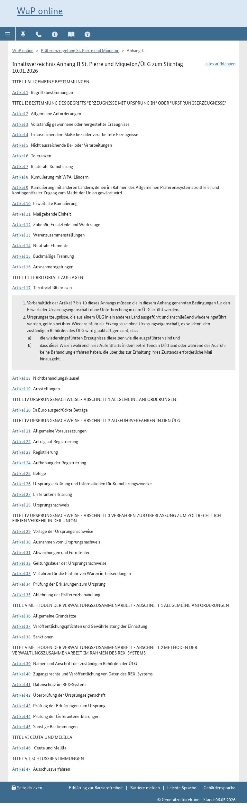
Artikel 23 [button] (21, 452)
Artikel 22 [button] (21, 441)
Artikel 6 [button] (20, 155)
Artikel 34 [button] (21, 583)
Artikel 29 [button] (21, 531)
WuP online (40, 10)
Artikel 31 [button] (21, 552)
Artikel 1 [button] (20, 92)
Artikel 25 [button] (21, 473)
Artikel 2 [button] (20, 113)
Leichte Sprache (181, 787)
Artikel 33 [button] (21, 573)
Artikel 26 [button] (21, 483)
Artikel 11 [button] (21, 213)
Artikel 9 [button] (20, 187)
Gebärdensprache (219, 787)
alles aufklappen (220, 63)
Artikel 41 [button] (21, 684)
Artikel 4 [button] (20, 134)
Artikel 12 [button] (21, 224)
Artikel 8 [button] (20, 176)
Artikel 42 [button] (21, 695)
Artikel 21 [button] (21, 430)
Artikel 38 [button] (21, 636)
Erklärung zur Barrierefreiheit (96, 787)
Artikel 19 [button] (21, 388)
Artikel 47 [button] (21, 769)
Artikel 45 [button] (21, 726)
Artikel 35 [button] (21, 594)
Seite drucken (27, 787)
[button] (8, 34)
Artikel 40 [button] (21, 673)
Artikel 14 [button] (21, 245)
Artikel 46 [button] (21, 747)
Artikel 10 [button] (21, 203)
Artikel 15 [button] (21, 256)
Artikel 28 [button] (21, 504)
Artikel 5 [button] (20, 145)
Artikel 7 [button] (20, 166)
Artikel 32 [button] (21, 563)
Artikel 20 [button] (21, 409)
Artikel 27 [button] (21, 494)
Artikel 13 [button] (21, 234)
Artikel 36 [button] (21, 615)
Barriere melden (145, 787)
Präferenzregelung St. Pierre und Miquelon (80, 50)
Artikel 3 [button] (20, 124)
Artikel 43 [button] (21, 705)
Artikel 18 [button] (21, 378)
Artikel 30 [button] (21, 541)
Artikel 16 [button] (21, 266)
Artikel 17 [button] (21, 287)
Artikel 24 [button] (21, 462)
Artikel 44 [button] (21, 716)
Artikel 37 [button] (21, 626)
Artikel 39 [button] (21, 663)
